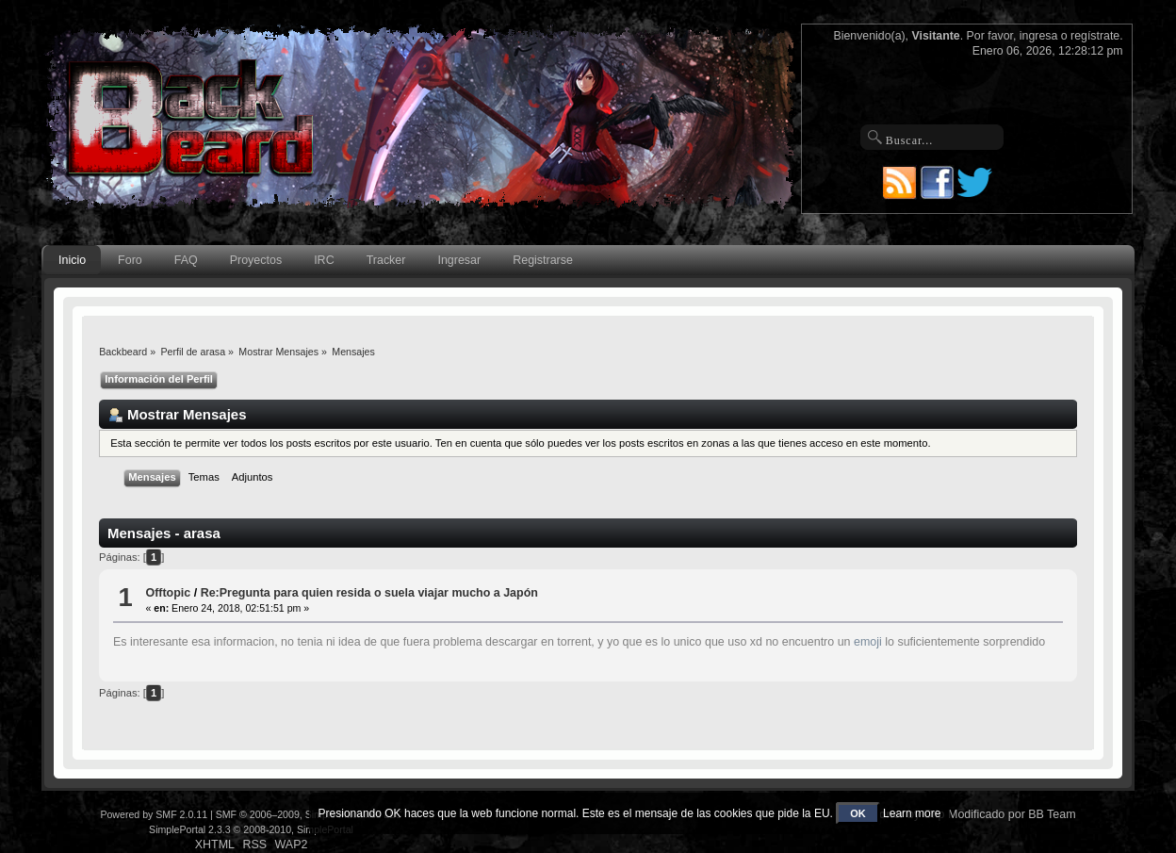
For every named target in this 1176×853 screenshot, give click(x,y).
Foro (130, 260)
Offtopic (167, 592)
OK (858, 813)
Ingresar (459, 260)
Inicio (72, 260)
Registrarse (543, 260)
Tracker (386, 260)
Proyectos (256, 260)
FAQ (186, 260)
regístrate (1094, 35)
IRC (324, 260)
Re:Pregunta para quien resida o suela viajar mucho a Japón (369, 592)
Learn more (911, 813)
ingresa (1039, 35)
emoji (868, 641)
